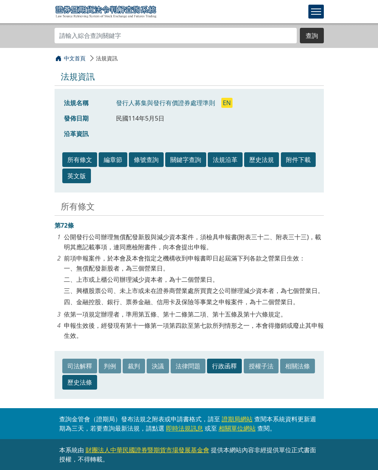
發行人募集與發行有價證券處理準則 (166, 103)
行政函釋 (224, 366)
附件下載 (298, 159)
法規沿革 (225, 159)
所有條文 (79, 159)
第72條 (64, 225)
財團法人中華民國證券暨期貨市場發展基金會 (147, 450)
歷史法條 (79, 382)
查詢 (312, 35)
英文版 (76, 176)
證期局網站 (237, 419)
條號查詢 (146, 159)
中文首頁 (75, 58)
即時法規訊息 (184, 428)
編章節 (113, 159)
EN (227, 103)
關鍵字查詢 (185, 159)
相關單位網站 (237, 428)
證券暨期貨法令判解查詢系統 (106, 11)
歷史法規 (261, 159)
